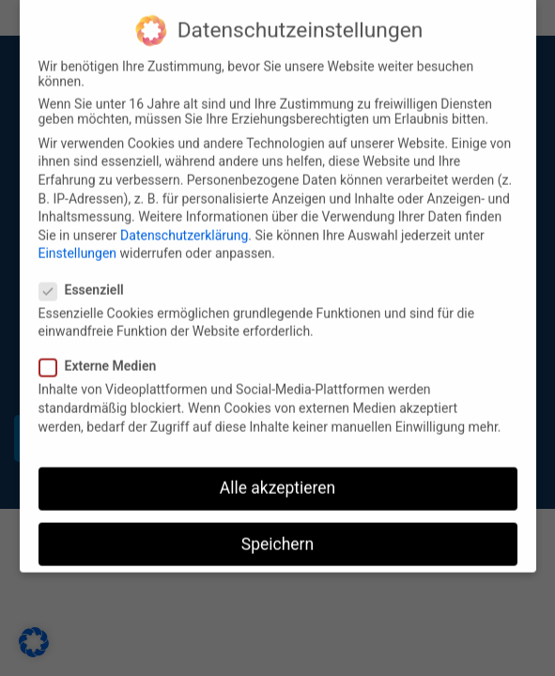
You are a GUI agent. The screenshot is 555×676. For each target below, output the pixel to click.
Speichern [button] (277, 532)
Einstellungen (78, 241)
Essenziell (87, 277)
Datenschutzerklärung (184, 223)
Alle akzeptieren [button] (278, 476)
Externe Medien (104, 353)
